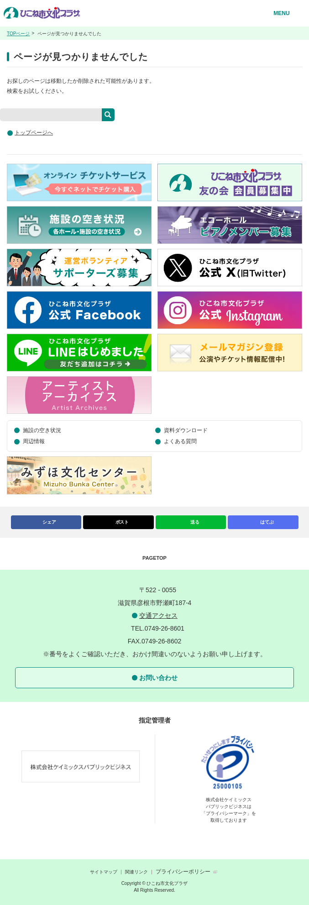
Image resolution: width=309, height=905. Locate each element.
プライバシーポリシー (183, 871)
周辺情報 (34, 441)
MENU (281, 13)
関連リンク (136, 871)
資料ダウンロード (186, 430)
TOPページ (18, 33)
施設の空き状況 (42, 430)
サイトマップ (103, 871)
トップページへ (34, 132)
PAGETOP (154, 558)
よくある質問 (180, 441)
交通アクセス (158, 615)
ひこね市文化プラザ (43, 16)
